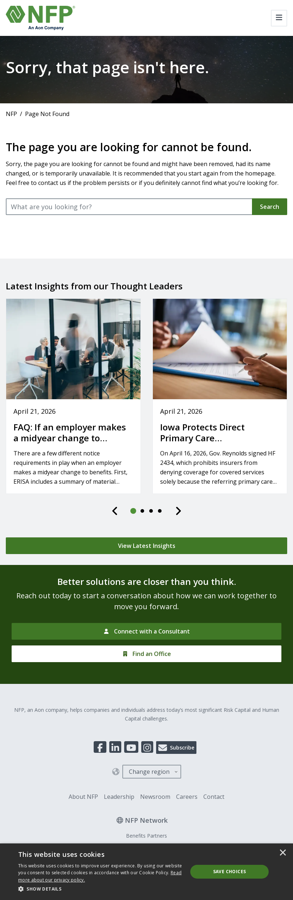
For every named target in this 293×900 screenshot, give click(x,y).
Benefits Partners (146, 835)
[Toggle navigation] (279, 18)
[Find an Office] (146, 653)
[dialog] (146, 871)
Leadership (119, 797)
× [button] (283, 853)
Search (269, 207)
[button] (100, 889)
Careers (187, 797)
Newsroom (155, 797)
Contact (213, 797)
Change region (149, 772)
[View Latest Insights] (146, 545)
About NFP (83, 797)
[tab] (133, 511)
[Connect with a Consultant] (146, 631)
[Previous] (115, 511)
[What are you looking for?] (129, 206)
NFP (11, 114)
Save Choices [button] (229, 871)
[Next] (178, 511)
